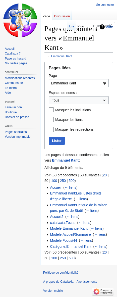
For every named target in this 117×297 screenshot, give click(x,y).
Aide (109, 27)
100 (54, 181)
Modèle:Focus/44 (63, 240)
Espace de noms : (63, 93)
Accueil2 (56, 217)
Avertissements (87, 281)
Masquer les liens (69, 120)
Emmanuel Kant (61, 56)
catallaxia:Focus (62, 223)
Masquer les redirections (74, 129)
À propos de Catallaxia (58, 281)
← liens (70, 187)
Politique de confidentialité (60, 272)
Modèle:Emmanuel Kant (68, 228)
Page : (54, 76)
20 (105, 175)
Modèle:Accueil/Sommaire (70, 234)
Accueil (55, 187)
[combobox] (79, 83)
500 (72, 181)
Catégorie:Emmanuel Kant (70, 246)
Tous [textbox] (56, 100)
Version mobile (53, 290)
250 (63, 181)
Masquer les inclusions (73, 110)
